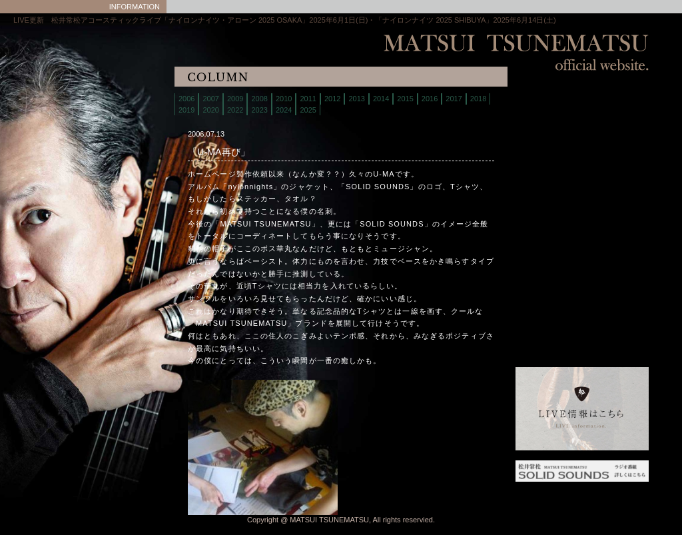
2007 (210, 99)
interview (549, 216)
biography (549, 133)
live (549, 116)
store (549, 149)
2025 (308, 110)
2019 (186, 110)
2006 (186, 99)
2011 (308, 99)
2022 (235, 110)
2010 (284, 99)
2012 (332, 99)
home (549, 99)
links (549, 233)
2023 (259, 110)
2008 (259, 99)
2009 (235, 99)
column (549, 199)
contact (549, 183)
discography (549, 166)
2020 (210, 110)
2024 (284, 110)
